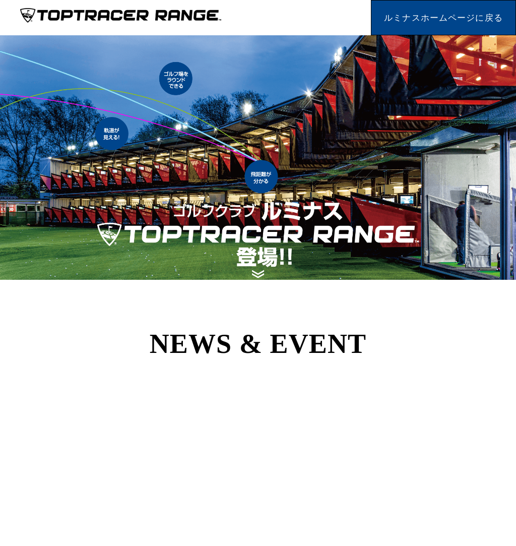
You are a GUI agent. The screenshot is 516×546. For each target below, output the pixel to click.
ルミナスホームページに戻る (443, 18)
